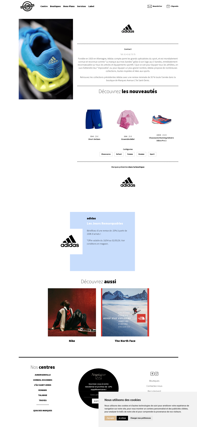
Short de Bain (94, 140)
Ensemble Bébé (127, 140)
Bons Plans (69, 6)
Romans (42, 391)
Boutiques (55, 6)
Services (81, 6)
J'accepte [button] (110, 418)
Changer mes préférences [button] (141, 418)
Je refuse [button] (122, 418)
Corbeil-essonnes (42, 381)
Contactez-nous (154, 387)
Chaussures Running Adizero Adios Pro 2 (161, 140)
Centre (44, 6)
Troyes (43, 401)
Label (91, 6)
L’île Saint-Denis (42, 386)
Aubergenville (43, 376)
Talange (42, 396)
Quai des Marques (42, 412)
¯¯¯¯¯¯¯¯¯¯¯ (42, 406)
